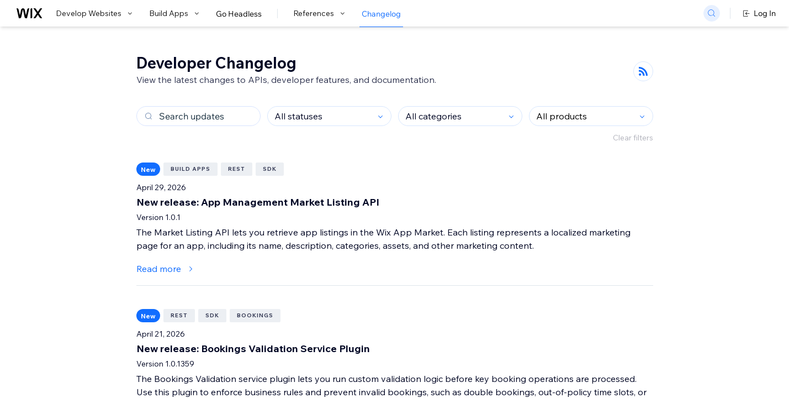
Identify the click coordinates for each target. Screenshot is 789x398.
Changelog (381, 14)
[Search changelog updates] (198, 116)
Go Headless (239, 14)
